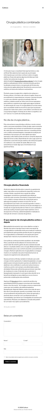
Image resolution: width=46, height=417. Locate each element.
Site (5, 349)
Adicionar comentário (29, 27)
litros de (14, 281)
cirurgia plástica (17, 27)
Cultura (5, 8)
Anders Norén (28, 409)
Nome (6, 340)
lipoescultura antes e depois (24, 81)
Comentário (7, 321)
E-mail (26, 340)
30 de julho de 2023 (9, 307)
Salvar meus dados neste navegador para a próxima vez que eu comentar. (22, 357)
